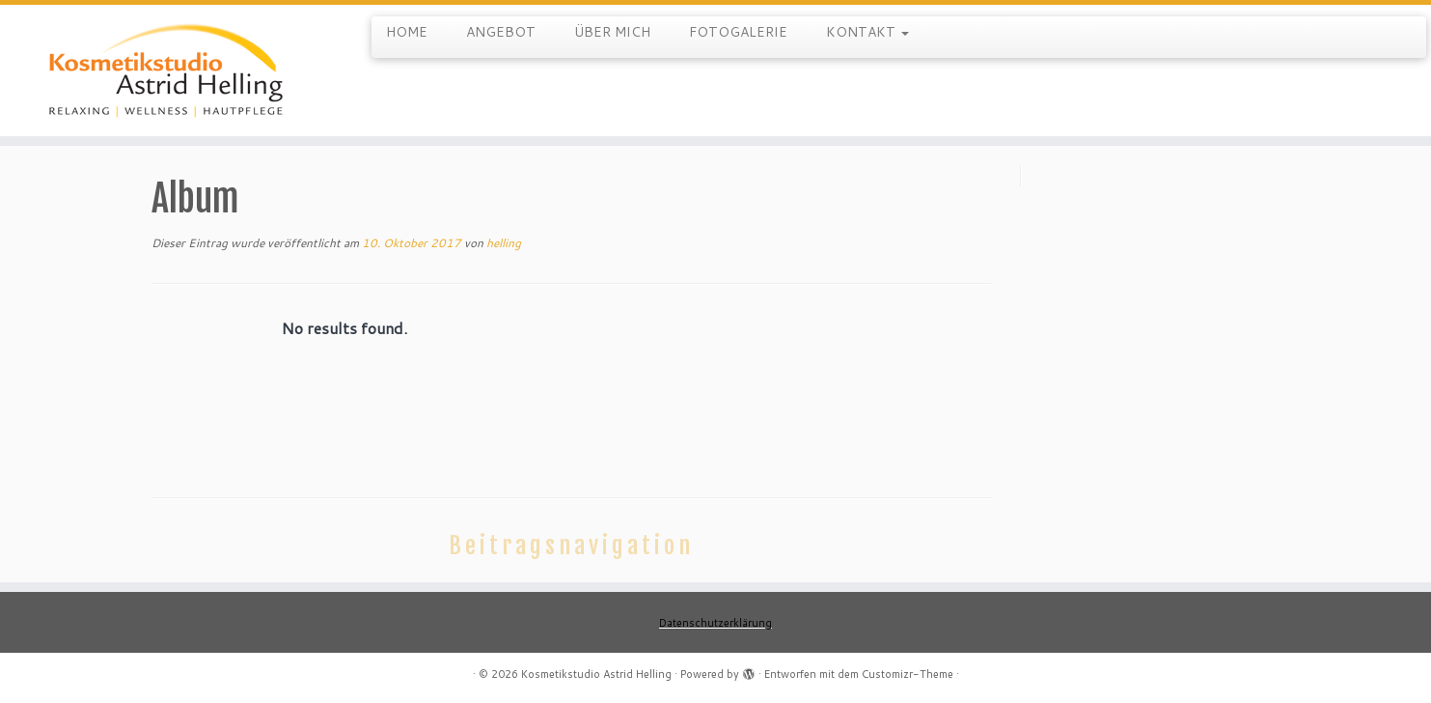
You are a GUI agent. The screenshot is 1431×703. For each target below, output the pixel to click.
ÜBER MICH (612, 32)
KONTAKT (867, 32)
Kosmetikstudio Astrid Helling (596, 674)
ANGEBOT (501, 32)
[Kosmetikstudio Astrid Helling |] (165, 70)
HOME (406, 32)
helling (503, 243)
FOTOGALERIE (738, 32)
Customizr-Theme (907, 674)
